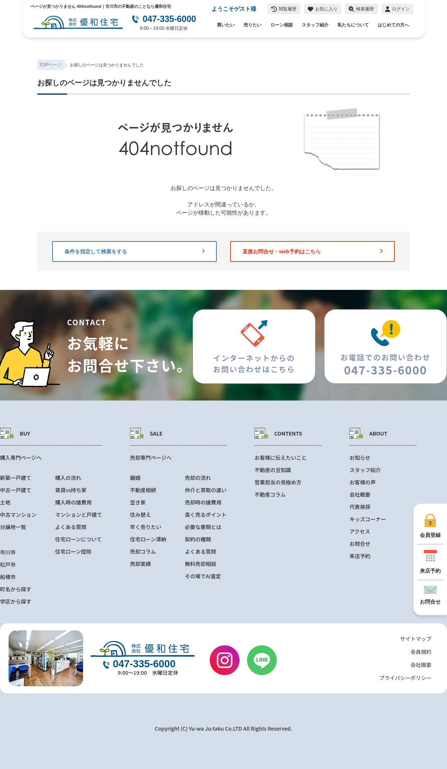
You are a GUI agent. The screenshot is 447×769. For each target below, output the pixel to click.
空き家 (138, 502)
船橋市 (8, 576)
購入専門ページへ (21, 457)
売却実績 (140, 563)
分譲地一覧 (13, 527)
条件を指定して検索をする (134, 251)
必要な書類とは (203, 527)
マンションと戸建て (78, 514)
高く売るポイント (205, 514)
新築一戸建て (15, 477)
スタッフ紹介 (315, 25)
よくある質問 (70, 527)
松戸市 (8, 564)
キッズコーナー (367, 519)
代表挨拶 (359, 506)
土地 (5, 502)
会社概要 (359, 494)
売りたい (252, 25)
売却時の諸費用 (203, 502)
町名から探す (15, 589)
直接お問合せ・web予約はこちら (312, 251)
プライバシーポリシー (405, 677)
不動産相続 (143, 490)
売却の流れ (198, 477)
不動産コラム (270, 494)
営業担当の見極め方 (277, 482)
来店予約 (359, 556)
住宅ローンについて (78, 539)
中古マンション (18, 514)
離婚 (135, 477)
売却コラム (143, 551)
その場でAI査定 (203, 576)
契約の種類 (198, 539)
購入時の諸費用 (73, 502)
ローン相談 (281, 25)
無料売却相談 (200, 563)
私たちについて (353, 25)
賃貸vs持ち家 (70, 490)
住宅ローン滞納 (148, 539)
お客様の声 (362, 482)
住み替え (140, 514)
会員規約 (420, 651)
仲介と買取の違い (205, 490)
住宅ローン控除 (73, 551)
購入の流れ (68, 477)
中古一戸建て (15, 490)
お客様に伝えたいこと (280, 457)
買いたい (226, 25)
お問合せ (359, 543)
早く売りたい (145, 527)
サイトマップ (415, 638)
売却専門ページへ (151, 457)
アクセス (359, 531)
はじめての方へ (393, 25)
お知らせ (359, 457)
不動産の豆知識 (272, 470)
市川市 (8, 552)
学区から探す (15, 601)
